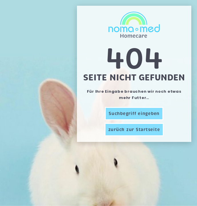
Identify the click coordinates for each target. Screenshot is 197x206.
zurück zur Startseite (134, 129)
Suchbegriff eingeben (134, 113)
